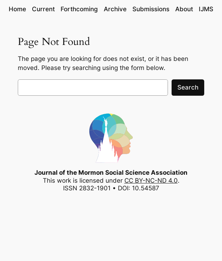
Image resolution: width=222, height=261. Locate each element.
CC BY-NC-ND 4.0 (151, 180)
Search (187, 87)
